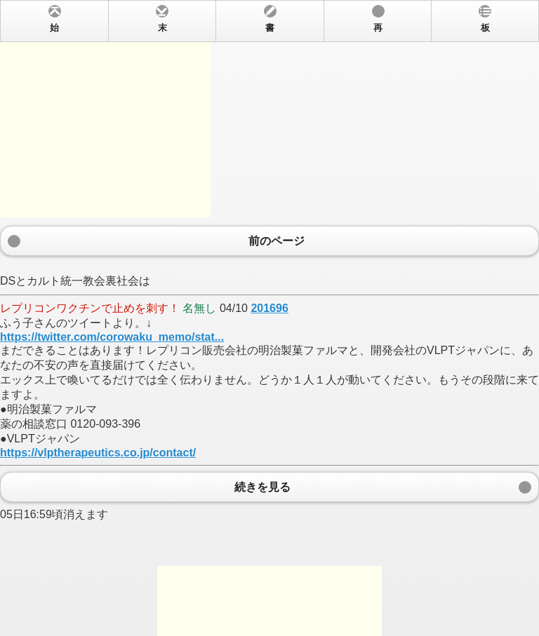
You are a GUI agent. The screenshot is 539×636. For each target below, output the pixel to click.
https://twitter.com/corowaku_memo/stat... (112, 337)
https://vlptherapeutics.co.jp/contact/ (98, 453)
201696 (269, 308)
